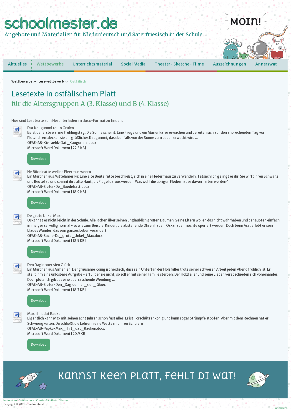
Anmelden (281, 408)
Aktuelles (17, 64)
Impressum (10, 400)
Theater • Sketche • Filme (179, 64)
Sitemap (64, 400)
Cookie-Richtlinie (46, 400)
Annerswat (266, 64)
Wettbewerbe (50, 64)
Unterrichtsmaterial (92, 64)
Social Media (133, 64)
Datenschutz (26, 400)
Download (39, 159)
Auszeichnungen (229, 64)
